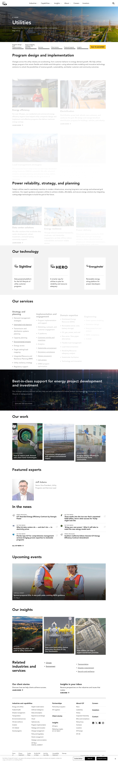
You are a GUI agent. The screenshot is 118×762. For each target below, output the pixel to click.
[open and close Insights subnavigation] (58, 3)
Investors (96, 710)
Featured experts (69, 47)
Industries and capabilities (23, 703)
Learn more (17, 690)
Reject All (90, 758)
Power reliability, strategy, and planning (30, 46)
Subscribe (64, 692)
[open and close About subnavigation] (67, 3)
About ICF (81, 703)
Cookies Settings (78, 758)
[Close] (115, 759)
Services (40, 47)
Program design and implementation (17, 46)
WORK (15, 17)
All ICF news (18, 545)
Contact (96, 716)
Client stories (55, 47)
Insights (79, 47)
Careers (96, 703)
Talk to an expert (97, 47)
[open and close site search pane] (113, 3)
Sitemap (64, 753)
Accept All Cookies (102, 758)
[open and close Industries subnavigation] (34, 3)
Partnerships (58, 703)
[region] (59, 759)
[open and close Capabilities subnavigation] (46, 3)
